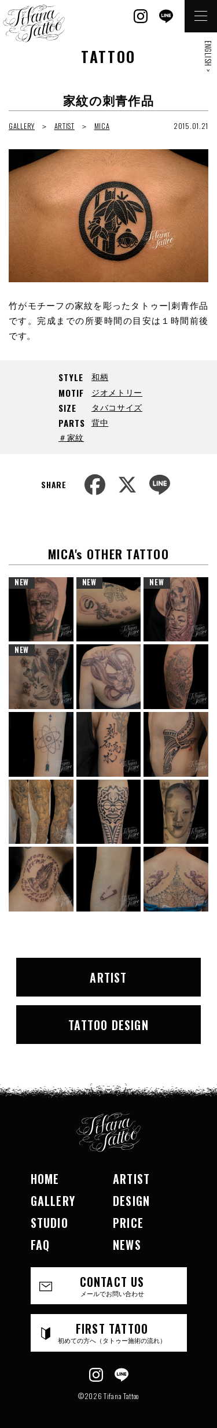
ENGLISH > (208, 56)
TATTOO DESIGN (108, 1025)
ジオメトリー (116, 392)
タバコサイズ (116, 407)
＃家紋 (71, 437)
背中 (99, 422)
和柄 (99, 376)
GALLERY (22, 125)
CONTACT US (112, 1285)
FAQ (40, 1244)
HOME (45, 1178)
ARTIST (64, 125)
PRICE (128, 1222)
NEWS (127, 1244)
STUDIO (49, 1222)
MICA (102, 125)
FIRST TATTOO (112, 1332)
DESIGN (131, 1200)
